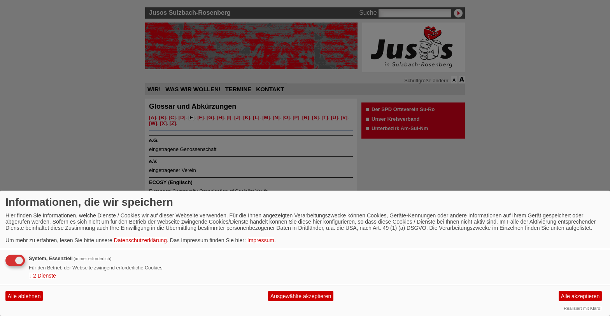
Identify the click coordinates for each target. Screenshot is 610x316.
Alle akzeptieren (580, 296)
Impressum (260, 240)
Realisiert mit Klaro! (582, 308)
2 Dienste (42, 276)
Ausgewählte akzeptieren (300, 296)
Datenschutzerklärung (140, 240)
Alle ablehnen (24, 296)
